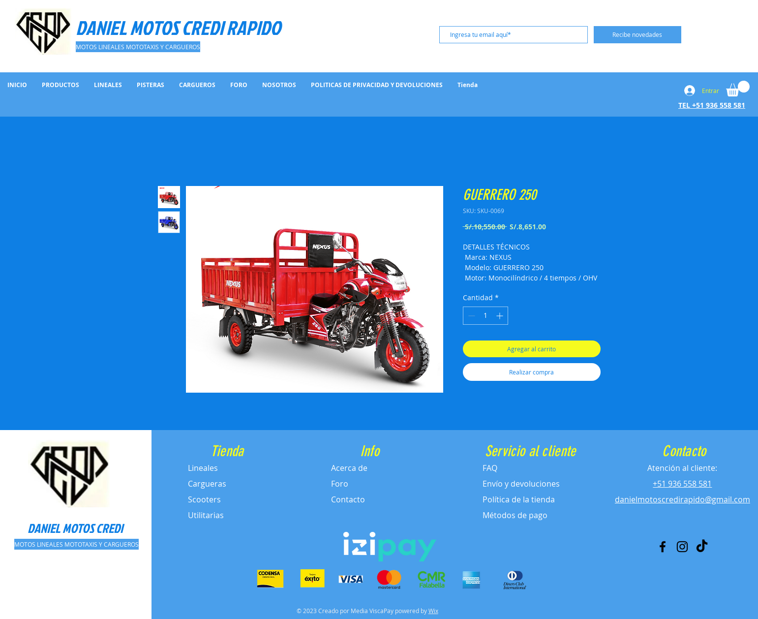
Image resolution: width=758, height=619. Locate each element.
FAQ (490, 468)
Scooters (204, 499)
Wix (433, 611)
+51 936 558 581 (682, 483)
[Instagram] (682, 546)
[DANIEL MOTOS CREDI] (75, 528)
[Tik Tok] (702, 546)
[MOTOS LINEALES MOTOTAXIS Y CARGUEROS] (138, 46)
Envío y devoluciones (521, 483)
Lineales (203, 468)
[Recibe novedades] (637, 34)
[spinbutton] (485, 315)
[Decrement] (470, 315)
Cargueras (207, 483)
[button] (738, 88)
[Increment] (500, 315)
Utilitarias (206, 515)
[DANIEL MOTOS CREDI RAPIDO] (179, 27)
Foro (339, 483)
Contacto (348, 499)
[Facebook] (662, 546)
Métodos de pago (515, 515)
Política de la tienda (519, 499)
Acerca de (349, 468)
